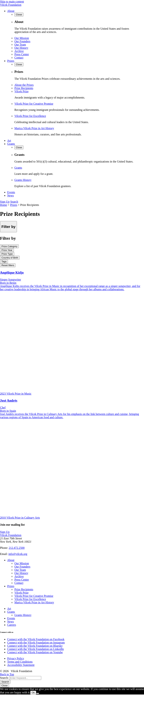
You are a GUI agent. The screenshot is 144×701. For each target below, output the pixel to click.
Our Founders (22, 41)
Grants (11, 143)
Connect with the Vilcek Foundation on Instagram (36, 642)
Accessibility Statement (21, 664)
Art (9, 140)
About (10, 10)
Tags (3, 261)
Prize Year (6, 250)
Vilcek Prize (21, 91)
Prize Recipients (23, 88)
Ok (33, 692)
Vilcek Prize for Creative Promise (33, 103)
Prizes (10, 60)
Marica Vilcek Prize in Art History (34, 128)
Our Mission (21, 38)
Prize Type (7, 254)
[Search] (25, 678)
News (10, 195)
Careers (11, 624)
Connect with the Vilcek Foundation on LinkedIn (35, 649)
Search (14, 201)
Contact (18, 57)
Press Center (21, 54)
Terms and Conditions (20, 661)
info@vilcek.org (17, 553)
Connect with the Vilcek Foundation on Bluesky (35, 645)
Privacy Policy (15, 658)
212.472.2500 (16, 547)
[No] (37, 693)
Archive (19, 51)
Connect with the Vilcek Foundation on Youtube (35, 652)
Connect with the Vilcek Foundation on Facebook (35, 639)
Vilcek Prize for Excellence (30, 115)
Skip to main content (12, 1)
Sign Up (5, 201)
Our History (21, 47)
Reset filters (7, 265)
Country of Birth (9, 257)
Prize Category (9, 246)
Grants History (23, 179)
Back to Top (7, 674)
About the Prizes (24, 84)
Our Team (20, 44)
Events (11, 192)
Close (4, 685)
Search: (4, 677)
